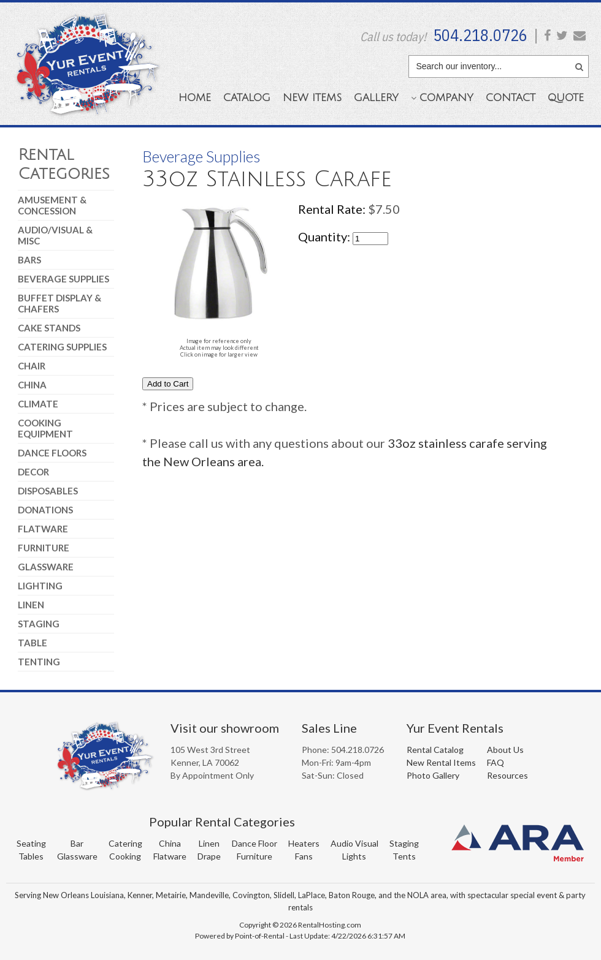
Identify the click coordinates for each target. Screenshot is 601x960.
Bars (29, 259)
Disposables (48, 490)
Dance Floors (52, 452)
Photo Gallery (433, 775)
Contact (510, 98)
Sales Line (329, 727)
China (32, 384)
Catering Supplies (62, 346)
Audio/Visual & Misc (55, 235)
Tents (404, 856)
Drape (209, 856)
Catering (125, 843)
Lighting (40, 585)
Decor (33, 471)
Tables (31, 856)
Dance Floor (254, 843)
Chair (31, 365)
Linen (31, 604)
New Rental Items (441, 762)
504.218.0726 (480, 35)
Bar (77, 843)
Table (32, 642)
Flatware (43, 528)
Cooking (125, 856)
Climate (38, 403)
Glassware (46, 566)
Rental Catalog (435, 749)
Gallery (376, 98)
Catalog (246, 98)
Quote (566, 98)
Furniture (43, 547)
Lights (354, 856)
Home (194, 98)
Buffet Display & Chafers (59, 303)
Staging (38, 623)
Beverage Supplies (63, 278)
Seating (31, 843)
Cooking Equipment (45, 428)
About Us (505, 749)
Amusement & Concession (52, 205)
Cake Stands (49, 327)
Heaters (304, 843)
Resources (507, 775)
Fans (304, 856)
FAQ (495, 762)
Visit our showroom (224, 727)
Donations (45, 509)
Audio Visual (354, 843)
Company (442, 98)
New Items (312, 98)
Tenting (39, 661)
